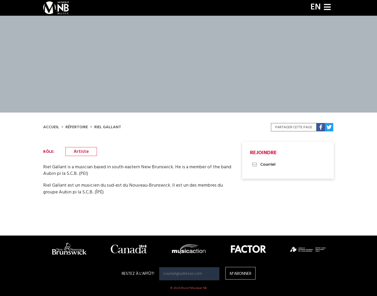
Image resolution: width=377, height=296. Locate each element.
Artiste (81, 151)
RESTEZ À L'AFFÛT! (138, 273)
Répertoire (76, 127)
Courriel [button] (263, 164)
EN (316, 7)
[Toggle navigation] (327, 7)
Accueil (51, 127)
